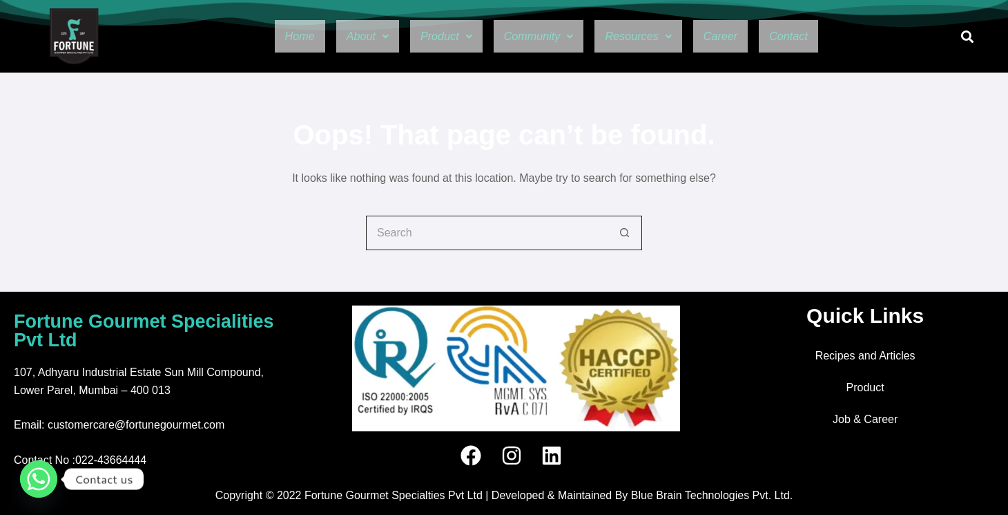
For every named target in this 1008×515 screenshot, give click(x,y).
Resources (648, 36)
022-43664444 (110, 460)
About (344, 36)
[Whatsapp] (38, 479)
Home (270, 36)
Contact (817, 36)
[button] (345, 36)
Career (740, 36)
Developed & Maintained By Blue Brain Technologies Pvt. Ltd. (642, 495)
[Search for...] (487, 233)
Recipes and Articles (865, 356)
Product (431, 36)
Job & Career (865, 419)
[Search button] (625, 233)
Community (535, 36)
